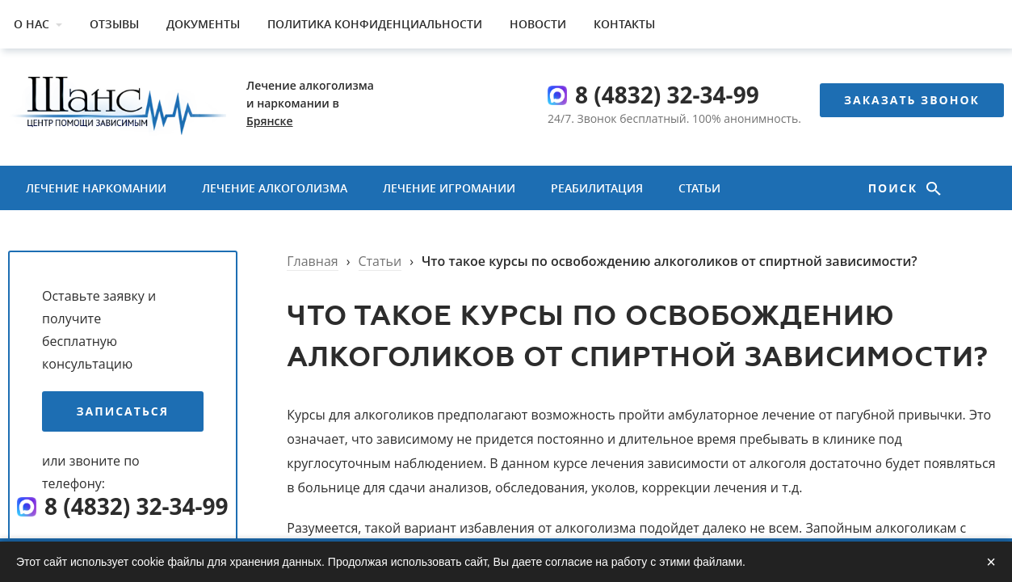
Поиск (895, 188)
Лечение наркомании (96, 188)
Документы (203, 24)
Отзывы (114, 24)
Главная (312, 261)
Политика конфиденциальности (374, 24)
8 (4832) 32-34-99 (667, 94)
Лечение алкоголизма (274, 188)
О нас (31, 24)
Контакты (624, 24)
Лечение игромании (449, 188)
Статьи (699, 188)
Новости (538, 24)
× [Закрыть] (991, 562)
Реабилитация (597, 188)
